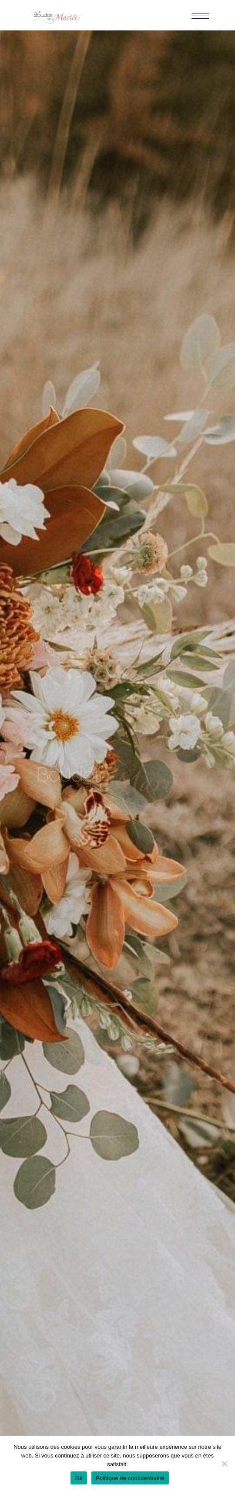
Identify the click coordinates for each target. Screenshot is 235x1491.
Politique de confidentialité (130, 1478)
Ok (78, 1478)
